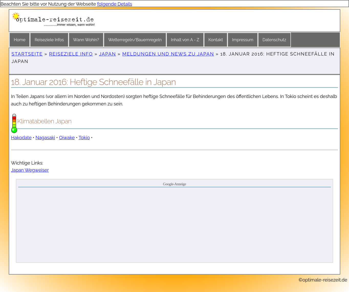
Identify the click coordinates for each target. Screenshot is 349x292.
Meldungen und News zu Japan (168, 54)
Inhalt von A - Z (185, 39)
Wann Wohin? (86, 39)
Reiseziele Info (71, 54)
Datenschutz (274, 39)
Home (19, 39)
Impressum (242, 39)
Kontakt (216, 39)
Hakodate (21, 137)
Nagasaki (45, 137)
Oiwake (67, 137)
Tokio (84, 137)
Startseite (27, 54)
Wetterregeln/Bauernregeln (135, 39)
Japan (107, 54)
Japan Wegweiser (30, 170)
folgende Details (114, 4)
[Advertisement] (174, 224)
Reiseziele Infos (49, 39)
